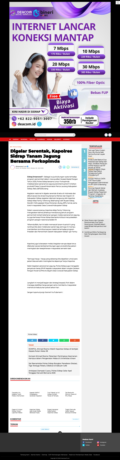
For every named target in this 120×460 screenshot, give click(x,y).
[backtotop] (60, 433)
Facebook (96, 455)
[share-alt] (32, 340)
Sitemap (44, 455)
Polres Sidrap (17, 147)
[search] (54, 135)
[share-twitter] (64, 167)
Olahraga (41, 139)
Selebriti (57, 139)
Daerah (15, 139)
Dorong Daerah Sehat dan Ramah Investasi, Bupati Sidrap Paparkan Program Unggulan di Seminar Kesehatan (98, 192)
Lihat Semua (45, 429)
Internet (66, 139)
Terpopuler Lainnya (95, 197)
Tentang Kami (25, 455)
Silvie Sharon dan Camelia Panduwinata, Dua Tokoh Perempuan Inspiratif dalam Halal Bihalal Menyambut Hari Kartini (95, 224)
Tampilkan (76, 419)
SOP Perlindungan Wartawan (58, 455)
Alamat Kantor (35, 455)
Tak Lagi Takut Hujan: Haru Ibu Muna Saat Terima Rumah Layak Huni (98, 152)
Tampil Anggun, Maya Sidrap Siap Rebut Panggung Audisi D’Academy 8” (96, 172)
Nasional (24, 139)
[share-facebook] (60, 167)
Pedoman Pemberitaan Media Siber (80, 455)
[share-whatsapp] (68, 167)
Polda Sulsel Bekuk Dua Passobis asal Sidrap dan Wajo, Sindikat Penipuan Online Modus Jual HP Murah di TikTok (97, 163)
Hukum (49, 139)
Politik (32, 139)
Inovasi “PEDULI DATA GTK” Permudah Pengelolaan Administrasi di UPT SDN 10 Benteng (98, 181)
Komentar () (75, 167)
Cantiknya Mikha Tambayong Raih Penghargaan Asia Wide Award (95, 234)
